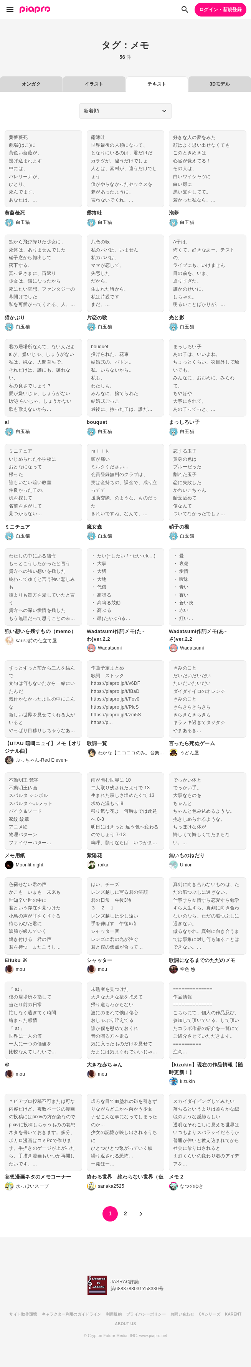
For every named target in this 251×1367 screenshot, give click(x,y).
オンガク (31, 84)
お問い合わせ (182, 1314)
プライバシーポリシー (146, 1314)
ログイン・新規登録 (220, 9)
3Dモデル (220, 84)
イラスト (93, 84)
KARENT (233, 1314)
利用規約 (114, 1314)
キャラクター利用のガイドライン (71, 1314)
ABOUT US (125, 1324)
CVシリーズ (209, 1314)
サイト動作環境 (23, 1314)
